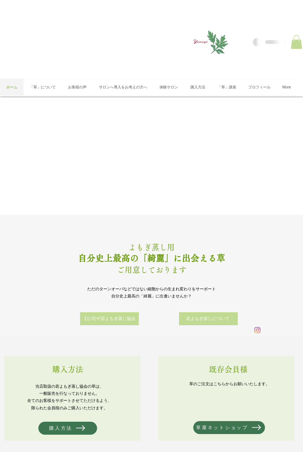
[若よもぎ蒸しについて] (208, 318)
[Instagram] (257, 330)
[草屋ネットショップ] (229, 427)
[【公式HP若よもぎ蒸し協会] (109, 318)
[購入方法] (67, 428)
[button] (296, 42)
